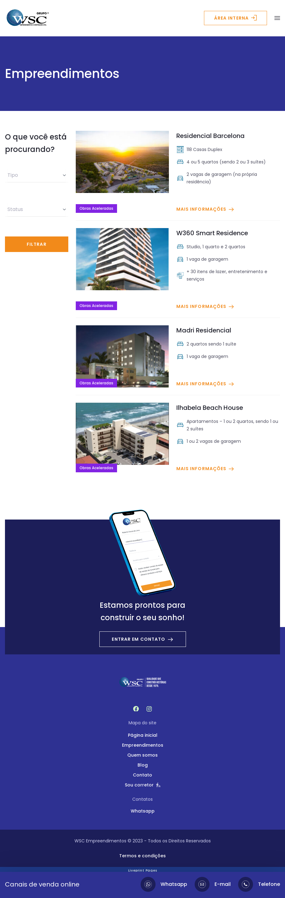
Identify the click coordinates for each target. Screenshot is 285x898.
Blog (143, 765)
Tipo (36, 175)
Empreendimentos (142, 745)
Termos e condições (142, 856)
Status (36, 209)
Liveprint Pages (142, 870)
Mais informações (205, 209)
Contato (142, 775)
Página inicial (142, 735)
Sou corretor (143, 785)
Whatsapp (143, 811)
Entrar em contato (142, 639)
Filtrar (37, 244)
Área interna (235, 18)
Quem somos (142, 755)
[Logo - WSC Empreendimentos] (27, 18)
